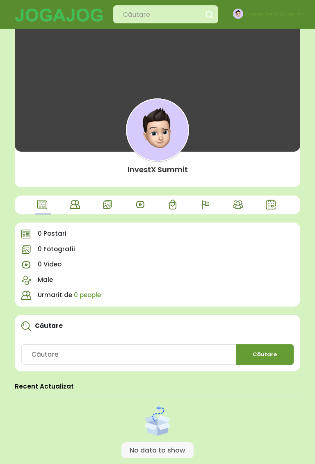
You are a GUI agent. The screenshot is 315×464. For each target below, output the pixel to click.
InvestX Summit (158, 169)
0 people (87, 295)
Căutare (265, 354)
